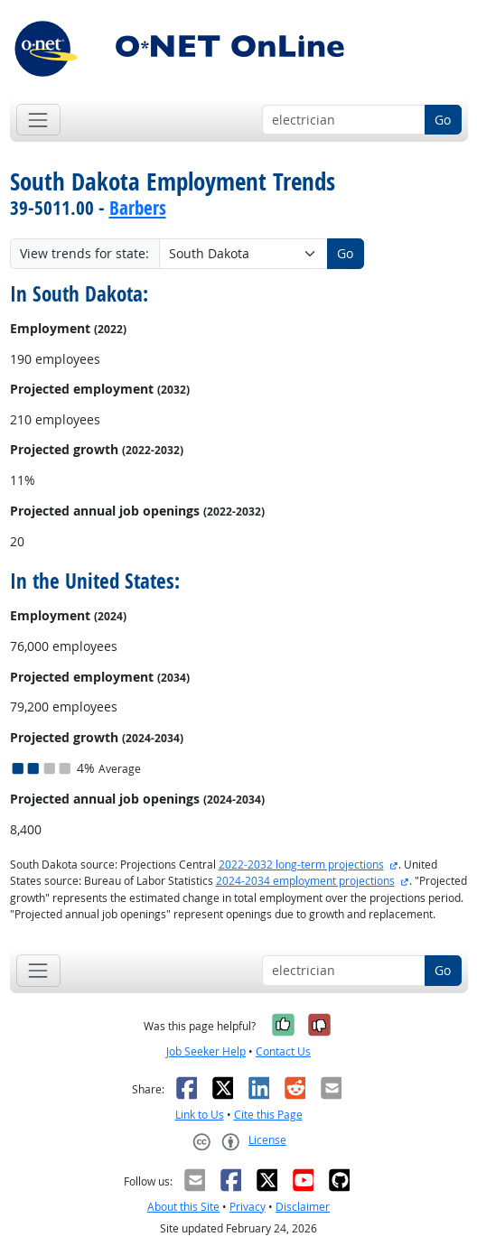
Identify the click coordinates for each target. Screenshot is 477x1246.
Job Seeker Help (206, 1051)
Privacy (247, 1206)
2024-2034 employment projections (305, 880)
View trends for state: (84, 253)
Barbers (137, 207)
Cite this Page (268, 1114)
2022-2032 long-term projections (301, 864)
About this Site (183, 1206)
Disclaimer (303, 1206)
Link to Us (199, 1114)
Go (443, 119)
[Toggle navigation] (38, 119)
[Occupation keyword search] (344, 120)
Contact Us (283, 1051)
